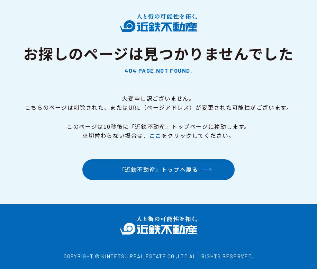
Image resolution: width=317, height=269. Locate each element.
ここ (156, 135)
